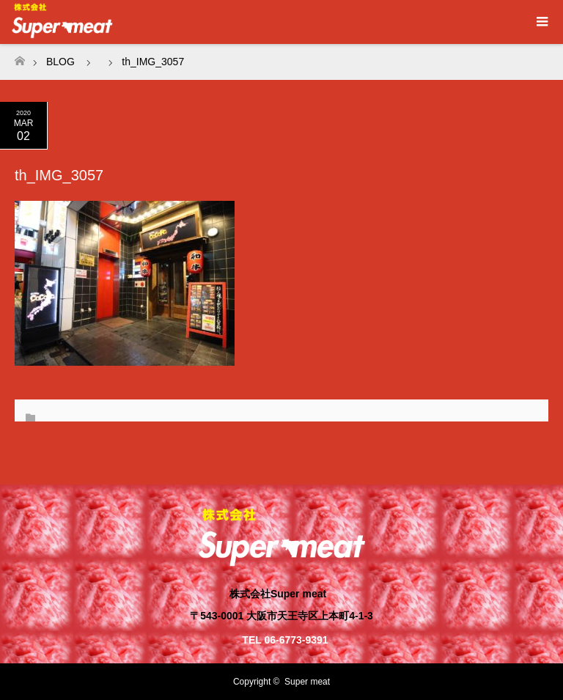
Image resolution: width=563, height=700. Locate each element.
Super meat (307, 682)
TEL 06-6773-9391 (285, 640)
